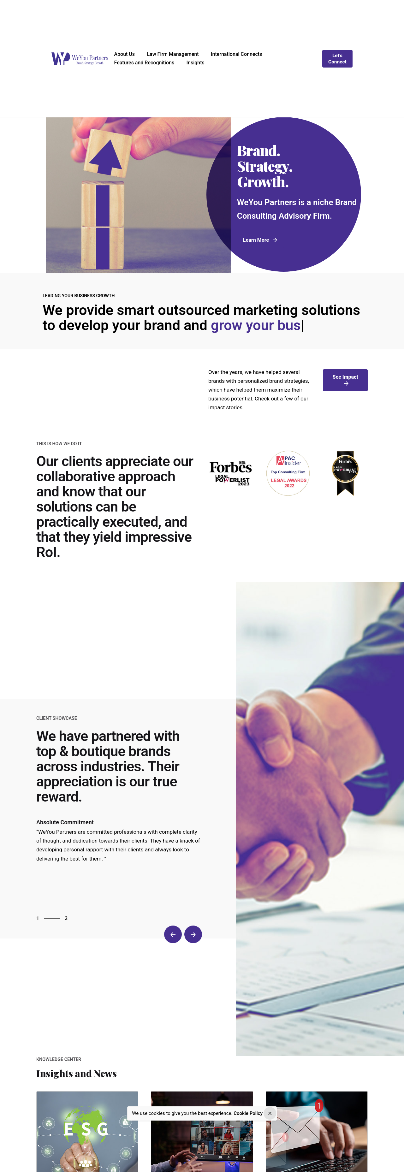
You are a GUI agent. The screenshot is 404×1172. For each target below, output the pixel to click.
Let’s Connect (337, 59)
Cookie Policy (248, 1113)
